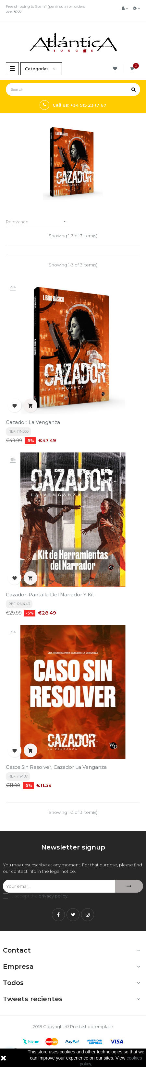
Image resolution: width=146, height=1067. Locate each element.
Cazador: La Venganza (33, 422)
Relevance (38, 221)
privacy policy (53, 895)
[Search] (73, 89)
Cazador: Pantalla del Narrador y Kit (50, 595)
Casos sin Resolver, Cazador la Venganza (56, 767)
